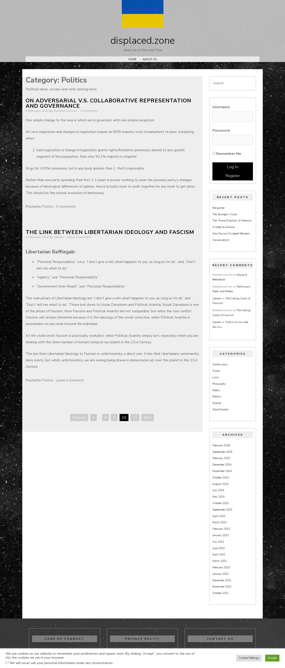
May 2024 (218, 496)
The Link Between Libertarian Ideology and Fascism (110, 232)
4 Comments (89, 111)
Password (221, 130)
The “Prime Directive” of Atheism (232, 220)
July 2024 (218, 490)
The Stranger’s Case (224, 214)
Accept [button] (272, 658)
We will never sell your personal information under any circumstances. (61, 663)
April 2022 (218, 554)
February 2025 (221, 458)
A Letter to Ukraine (223, 227)
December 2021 (221, 580)
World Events (220, 409)
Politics (47, 206)
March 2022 (219, 561)
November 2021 (222, 586)
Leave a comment (79, 237)
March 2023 (219, 522)
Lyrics (215, 377)
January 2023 (220, 535)
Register (232, 175)
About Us (150, 59)
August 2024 (220, 484)
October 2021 (220, 593)
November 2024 (222, 471)
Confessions (220, 364)
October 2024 (220, 477)
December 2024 (221, 464)
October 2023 (220, 503)
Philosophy (219, 384)
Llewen (59, 237)
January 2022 (220, 574)
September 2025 (222, 452)
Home (132, 59)
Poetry (216, 390)
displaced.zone (142, 40)
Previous (79, 417)
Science (216, 403)
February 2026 (221, 445)
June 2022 (218, 548)
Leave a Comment (70, 380)
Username (221, 107)
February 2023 (221, 529)
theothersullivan (65, 111)
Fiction (216, 371)
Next (148, 417)
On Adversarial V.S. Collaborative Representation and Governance (108, 103)
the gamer (218, 208)
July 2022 (218, 542)
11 (135, 417)
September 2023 (222, 509)
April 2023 (218, 516)
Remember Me (226, 153)
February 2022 (221, 567)
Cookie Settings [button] (249, 658)
